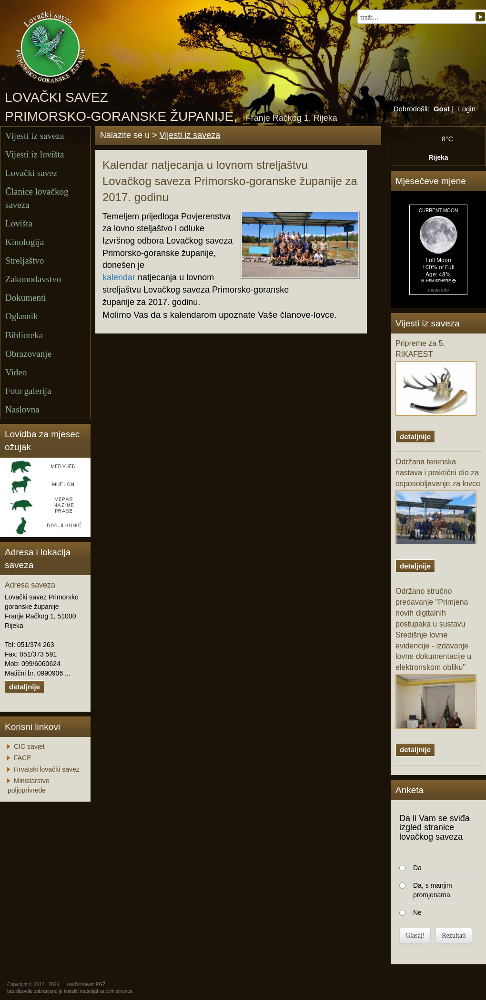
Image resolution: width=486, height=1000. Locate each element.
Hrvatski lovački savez (47, 769)
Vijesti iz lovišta (34, 154)
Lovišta (18, 223)
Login (467, 109)
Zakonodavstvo (33, 279)
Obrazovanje (28, 354)
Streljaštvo (24, 260)
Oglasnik (21, 316)
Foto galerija (28, 391)
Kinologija (24, 242)
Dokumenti (25, 298)
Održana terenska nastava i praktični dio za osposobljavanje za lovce (437, 501)
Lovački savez (31, 173)
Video (16, 372)
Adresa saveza (30, 585)
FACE (22, 758)
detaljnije (24, 687)
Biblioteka (24, 335)
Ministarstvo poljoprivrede (29, 785)
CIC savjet (29, 746)
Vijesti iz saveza (34, 136)
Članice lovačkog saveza (36, 197)
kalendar (118, 277)
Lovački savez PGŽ (84, 984)
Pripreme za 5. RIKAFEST (435, 377)
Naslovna (22, 409)
